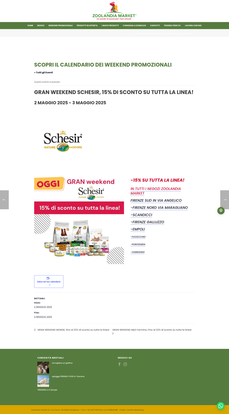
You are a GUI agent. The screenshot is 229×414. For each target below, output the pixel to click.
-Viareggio (138, 252)
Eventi (129, 34)
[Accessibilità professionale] (221, 210)
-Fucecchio (138, 236)
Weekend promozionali (60, 25)
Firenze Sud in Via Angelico (156, 200)
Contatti (155, 25)
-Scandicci (141, 214)
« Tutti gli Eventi (43, 72)
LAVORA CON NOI (193, 25)
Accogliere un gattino (62, 363)
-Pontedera (138, 244)
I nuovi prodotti (110, 25)
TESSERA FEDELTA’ (172, 25)
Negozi (40, 25)
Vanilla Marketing (135, 410)
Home (30, 25)
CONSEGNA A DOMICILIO (134, 25)
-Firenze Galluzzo (147, 222)
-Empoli (138, 229)
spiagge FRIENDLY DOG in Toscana (68, 376)
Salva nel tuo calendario (48, 282)
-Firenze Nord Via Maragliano (159, 207)
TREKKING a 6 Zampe (47, 390)
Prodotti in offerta (87, 25)
